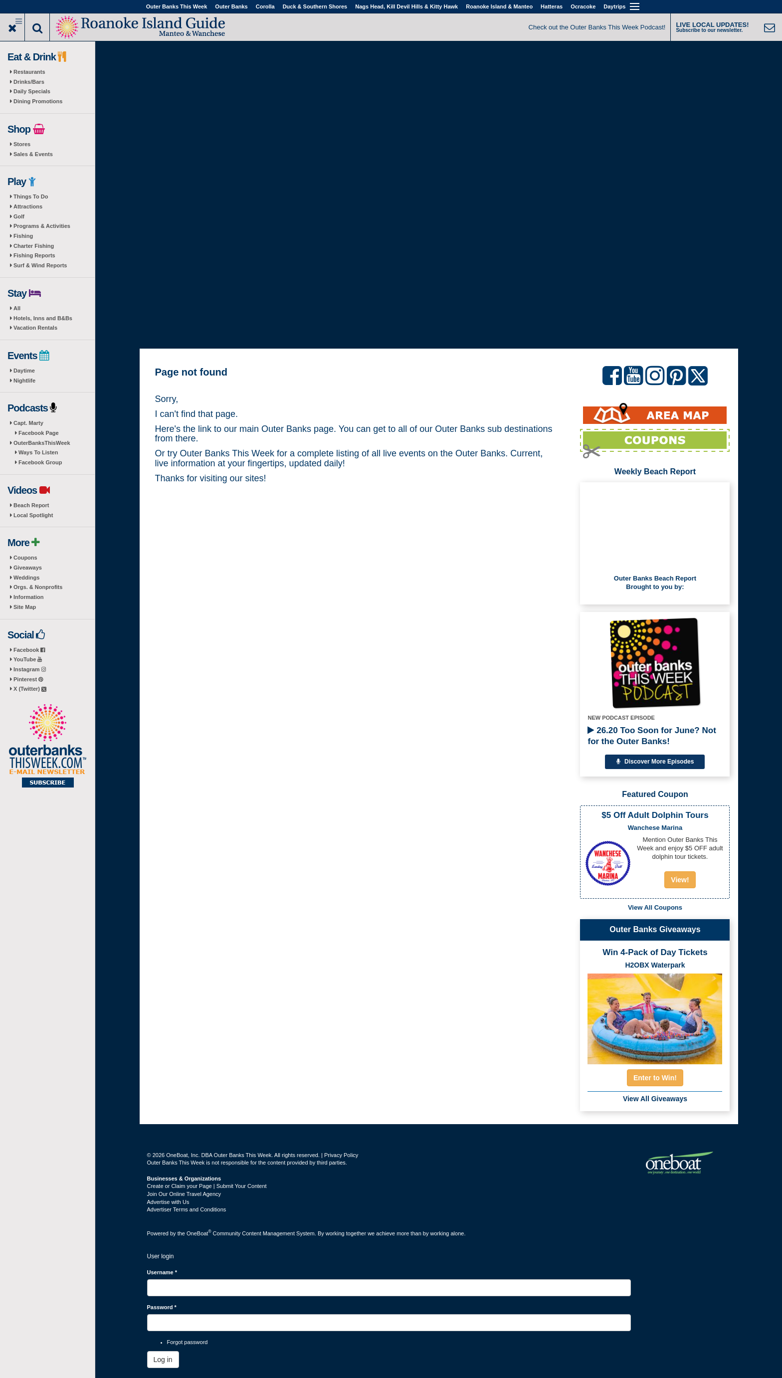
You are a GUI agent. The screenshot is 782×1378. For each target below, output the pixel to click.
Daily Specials (31, 91)
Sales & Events (33, 154)
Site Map (24, 607)
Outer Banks (231, 6)
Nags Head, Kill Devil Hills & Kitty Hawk (406, 6)
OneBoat (199, 1233)
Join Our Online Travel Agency (184, 1194)
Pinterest (28, 679)
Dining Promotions (37, 101)
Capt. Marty (28, 423)
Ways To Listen (38, 452)
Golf (18, 216)
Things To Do (30, 196)
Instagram (29, 669)
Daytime (24, 371)
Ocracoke (583, 6)
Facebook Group (40, 462)
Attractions (27, 206)
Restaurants (29, 72)
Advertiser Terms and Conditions (186, 1209)
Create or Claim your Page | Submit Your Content (207, 1186)
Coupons (25, 558)
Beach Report (31, 505)
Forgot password (187, 1342)
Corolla (265, 6)
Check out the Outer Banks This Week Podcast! (597, 27)
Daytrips (614, 6)
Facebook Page (38, 433)
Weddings (26, 578)
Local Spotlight (33, 515)
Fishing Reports (34, 255)
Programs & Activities (41, 226)
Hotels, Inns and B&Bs (42, 318)
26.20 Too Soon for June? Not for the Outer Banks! (651, 736)
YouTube (27, 659)
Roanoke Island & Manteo (499, 6)
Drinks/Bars (28, 82)
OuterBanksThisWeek (41, 443)
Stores (21, 144)
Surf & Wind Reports (40, 265)
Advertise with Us (168, 1202)
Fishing (23, 236)
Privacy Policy (341, 1155)
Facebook (29, 650)
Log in (163, 1360)
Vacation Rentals (35, 328)
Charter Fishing (33, 246)
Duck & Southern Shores (315, 6)
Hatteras (552, 6)
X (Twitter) (29, 689)
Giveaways (27, 568)
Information (28, 597)
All (16, 308)
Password (162, 1307)
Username (162, 1272)
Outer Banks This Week (176, 6)
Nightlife (24, 381)
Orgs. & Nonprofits (37, 587)
